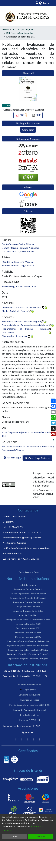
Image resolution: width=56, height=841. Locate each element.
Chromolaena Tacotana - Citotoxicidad (21, 307)
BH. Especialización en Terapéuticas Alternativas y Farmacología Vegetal (21, 33)
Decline (14, 836)
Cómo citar (28, 129)
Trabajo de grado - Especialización (19, 286)
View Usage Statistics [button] (37, 458)
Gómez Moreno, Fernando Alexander (20, 247)
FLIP (36, 115)
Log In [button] (46, 2)
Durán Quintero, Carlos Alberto (18, 244)
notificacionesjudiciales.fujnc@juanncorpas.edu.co (26, 548)
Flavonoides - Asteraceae (14, 336)
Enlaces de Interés (28, 770)
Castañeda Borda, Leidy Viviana (18, 251)
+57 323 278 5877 (32, 532)
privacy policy (37, 826)
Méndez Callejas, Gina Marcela (17, 261)
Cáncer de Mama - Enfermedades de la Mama (25, 325)
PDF (21, 115)
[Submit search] (37, 3)
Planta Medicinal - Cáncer (15, 311)
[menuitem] (41, 3)
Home (5, 29)
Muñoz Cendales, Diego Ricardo (18, 265)
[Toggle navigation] (53, 3)
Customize (7, 830)
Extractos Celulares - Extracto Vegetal (21, 321)
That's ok (40, 836)
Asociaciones (28, 788)
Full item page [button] (12, 457)
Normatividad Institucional (28, 578)
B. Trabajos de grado (23, 29)
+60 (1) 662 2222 (15, 527)
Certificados (28, 750)
